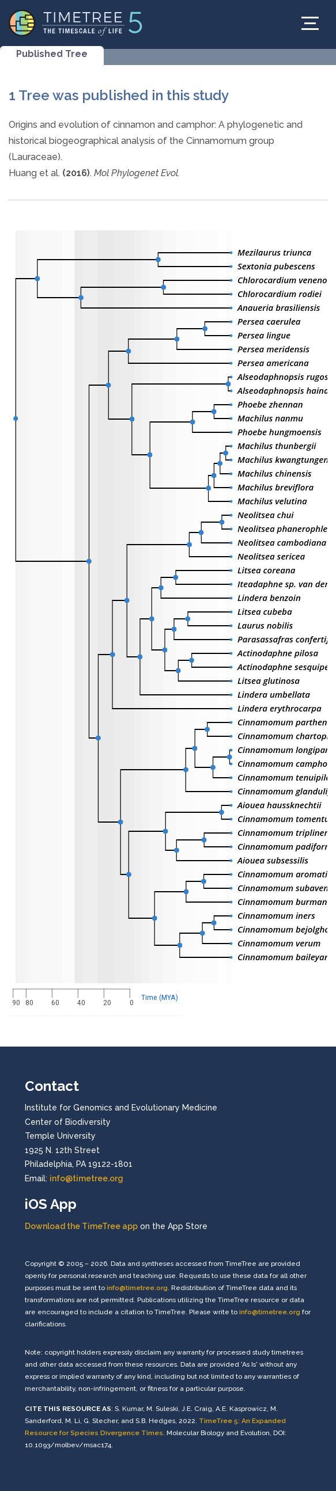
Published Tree (52, 53)
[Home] (76, 22)
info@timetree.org (86, 1178)
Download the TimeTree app (81, 1226)
